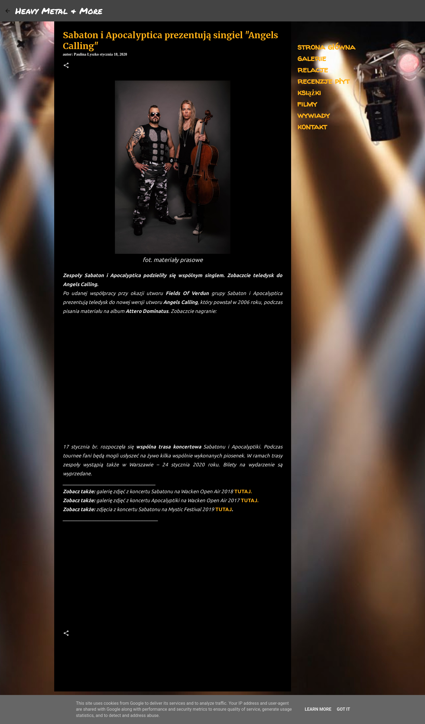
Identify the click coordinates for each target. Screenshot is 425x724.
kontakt (312, 126)
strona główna (326, 46)
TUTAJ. (243, 491)
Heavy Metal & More (58, 10)
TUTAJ (223, 509)
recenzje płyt (323, 80)
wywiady (313, 114)
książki (309, 92)
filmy (307, 103)
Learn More (318, 709)
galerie (311, 57)
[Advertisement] (172, 578)
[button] (66, 66)
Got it (343, 709)
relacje (312, 69)
